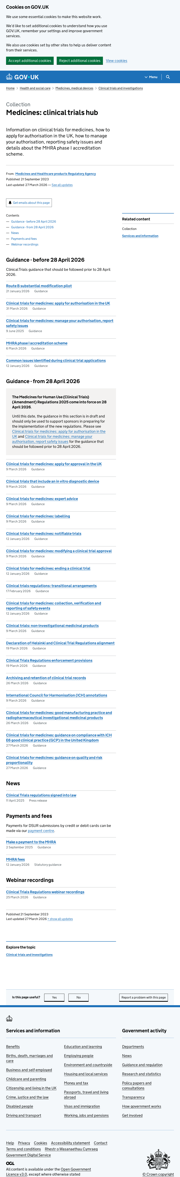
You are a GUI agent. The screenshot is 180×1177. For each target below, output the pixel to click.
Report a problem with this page (143, 997)
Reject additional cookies (79, 60)
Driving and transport (23, 1115)
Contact (100, 1143)
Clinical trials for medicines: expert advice (42, 498)
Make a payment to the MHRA (31, 842)
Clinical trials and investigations (120, 88)
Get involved (132, 1115)
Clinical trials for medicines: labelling (38, 516)
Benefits (13, 1046)
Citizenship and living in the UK (31, 1088)
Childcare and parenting (26, 1079)
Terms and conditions (23, 1149)
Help (10, 1143)
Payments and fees (24, 239)
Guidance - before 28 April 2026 (33, 221)
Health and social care (35, 88)
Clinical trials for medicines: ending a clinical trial (48, 568)
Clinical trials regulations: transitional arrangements (51, 585)
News (15, 233)
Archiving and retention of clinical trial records (46, 678)
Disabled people (19, 1106)
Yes (58, 997)
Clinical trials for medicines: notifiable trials (43, 533)
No (82, 997)
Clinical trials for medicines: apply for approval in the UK (54, 464)
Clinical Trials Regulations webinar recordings (45, 892)
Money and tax (76, 1083)
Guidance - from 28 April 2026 (32, 227)
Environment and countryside (88, 1064)
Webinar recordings (24, 244)
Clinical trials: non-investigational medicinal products (52, 625)
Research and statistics (141, 1074)
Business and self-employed (29, 1070)
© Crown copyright (158, 1174)
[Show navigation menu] (151, 77)
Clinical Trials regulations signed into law (41, 795)
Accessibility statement (70, 1143)
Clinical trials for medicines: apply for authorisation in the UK (58, 303)
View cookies (116, 61)
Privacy (24, 1143)
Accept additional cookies (29, 60)
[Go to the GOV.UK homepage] (22, 77)
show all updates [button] (60, 919)
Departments (133, 1046)
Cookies (40, 1143)
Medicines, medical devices (74, 88)
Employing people (78, 1055)
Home (10, 88)
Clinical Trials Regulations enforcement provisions (49, 660)
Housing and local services (86, 1074)
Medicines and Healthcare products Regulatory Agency (55, 174)
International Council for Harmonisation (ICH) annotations (56, 695)
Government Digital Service (28, 1155)
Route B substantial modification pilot (39, 286)
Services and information (140, 236)
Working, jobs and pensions (86, 1115)
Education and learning (83, 1046)
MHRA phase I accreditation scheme (36, 343)
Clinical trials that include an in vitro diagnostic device (52, 481)
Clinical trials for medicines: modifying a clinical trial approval (59, 551)
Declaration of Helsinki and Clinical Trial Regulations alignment (60, 643)
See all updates (62, 185)
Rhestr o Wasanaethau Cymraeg (71, 1149)
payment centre (41, 830)
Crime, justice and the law (27, 1097)
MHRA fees (15, 859)
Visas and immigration (82, 1106)
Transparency (133, 1097)
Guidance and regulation (142, 1064)
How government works (141, 1106)
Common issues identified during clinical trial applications (56, 360)
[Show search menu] (168, 77)
